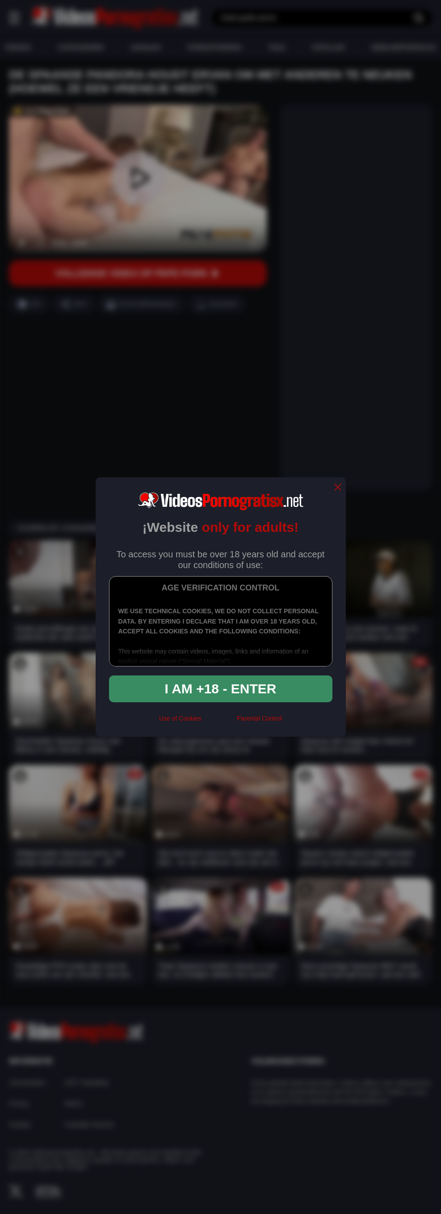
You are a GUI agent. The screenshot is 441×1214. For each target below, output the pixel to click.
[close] (337, 488)
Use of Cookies (180, 718)
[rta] (219, 722)
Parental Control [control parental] (259, 718)
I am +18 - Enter (221, 688)
